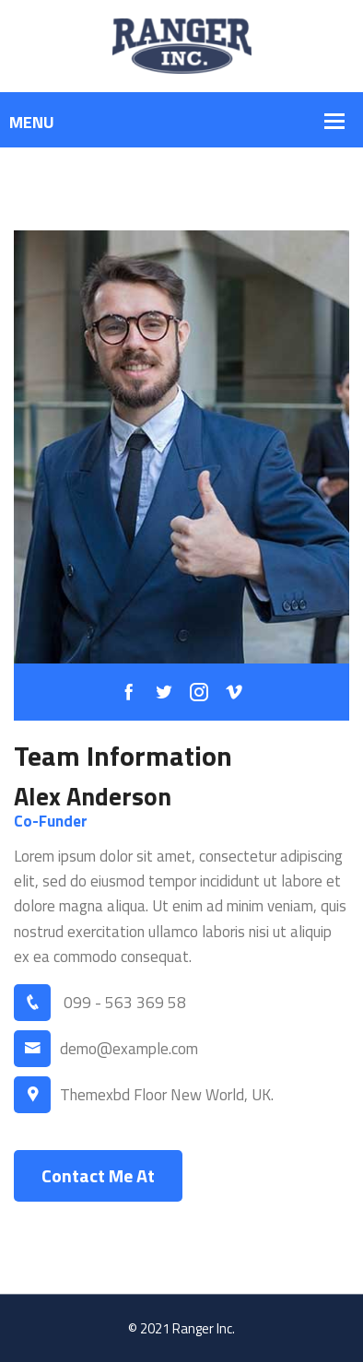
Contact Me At (98, 1175)
